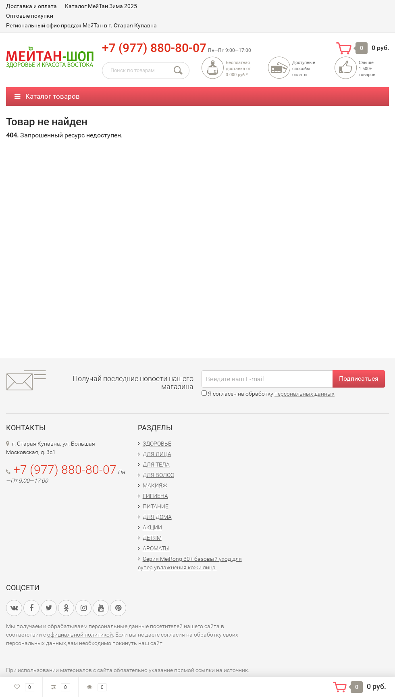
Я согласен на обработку (268, 393)
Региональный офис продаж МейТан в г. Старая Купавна (81, 25)
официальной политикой (80, 634)
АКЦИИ (152, 527)
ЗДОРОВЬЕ (157, 443)
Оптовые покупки (29, 15)
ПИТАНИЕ (155, 506)
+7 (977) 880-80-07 (154, 48)
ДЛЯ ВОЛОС (158, 475)
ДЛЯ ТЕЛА (156, 464)
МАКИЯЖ (155, 485)
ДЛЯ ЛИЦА (157, 454)
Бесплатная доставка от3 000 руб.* (238, 68)
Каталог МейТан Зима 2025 (101, 6)
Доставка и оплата (31, 6)
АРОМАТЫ (156, 548)
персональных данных (304, 393)
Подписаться (358, 378)
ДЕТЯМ (152, 538)
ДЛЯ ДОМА (157, 517)
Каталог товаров (47, 96)
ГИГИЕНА (155, 496)
